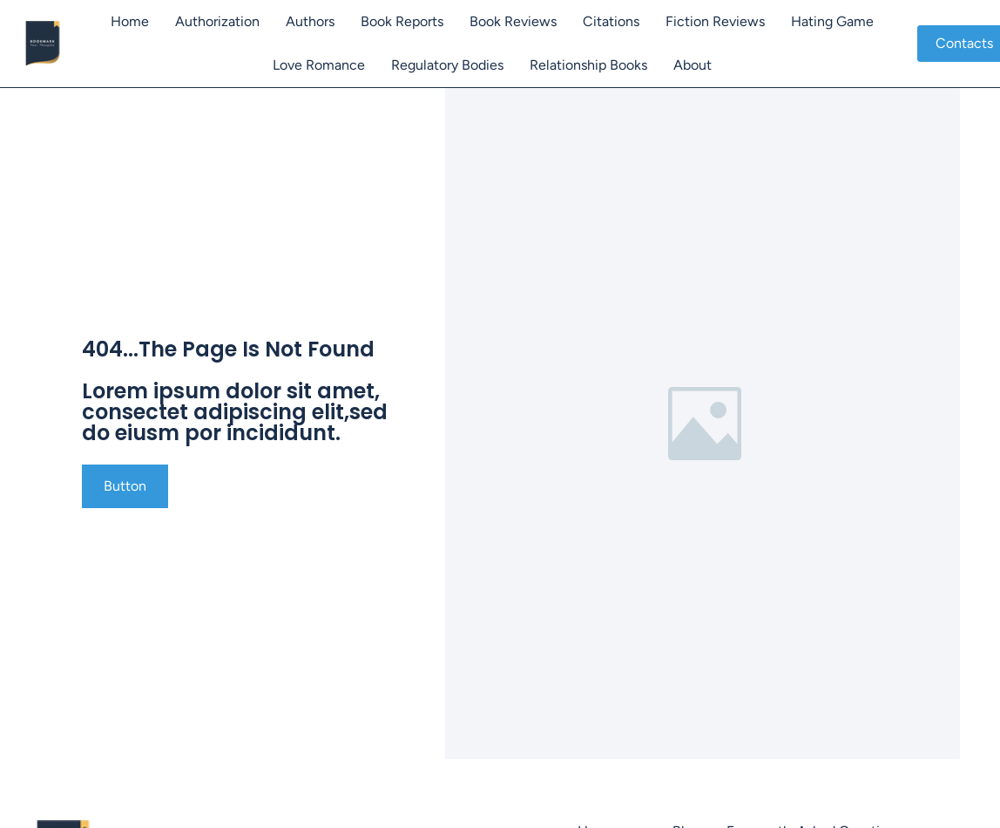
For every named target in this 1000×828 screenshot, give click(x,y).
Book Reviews (513, 21)
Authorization (217, 21)
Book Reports (402, 21)
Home (130, 21)
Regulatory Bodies (447, 65)
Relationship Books (588, 65)
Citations (611, 21)
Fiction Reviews (715, 21)
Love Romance (319, 65)
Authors (310, 21)
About (692, 65)
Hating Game (832, 21)
